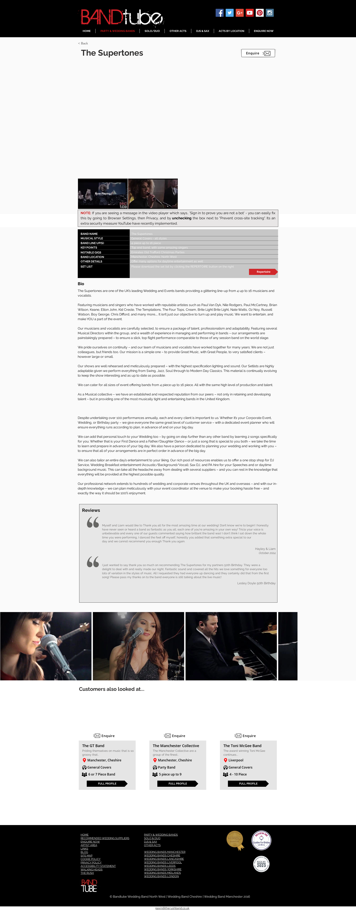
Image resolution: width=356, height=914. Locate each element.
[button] (92, 43)
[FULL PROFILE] (107, 784)
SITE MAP (86, 855)
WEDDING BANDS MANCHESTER (164, 851)
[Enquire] (107, 736)
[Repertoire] (263, 272)
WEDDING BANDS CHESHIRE (162, 855)
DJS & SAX (150, 841)
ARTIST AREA (89, 845)
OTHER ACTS (152, 845)
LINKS (84, 848)
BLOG (84, 852)
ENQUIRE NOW (90, 841)
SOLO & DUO (152, 838)
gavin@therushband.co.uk (172, 908)
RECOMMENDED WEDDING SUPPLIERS (105, 838)
